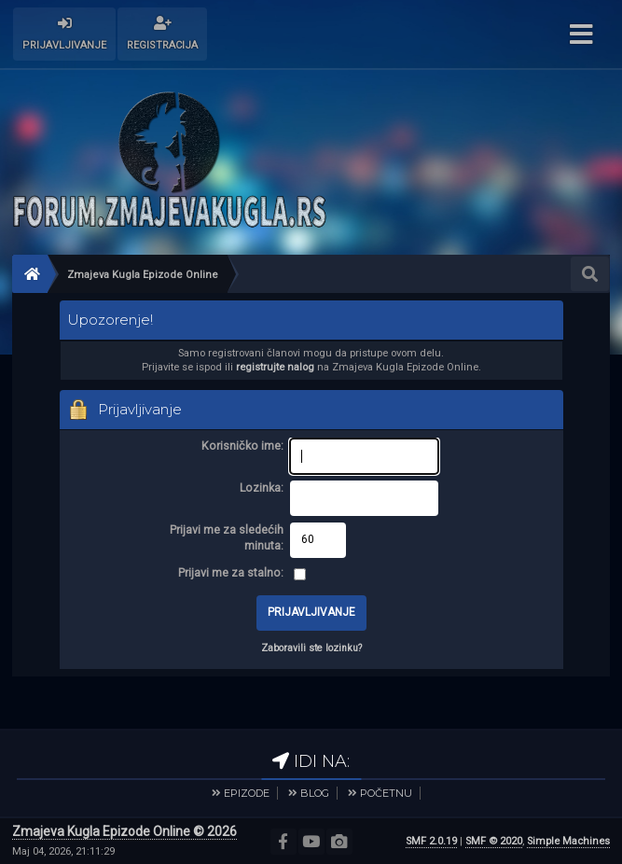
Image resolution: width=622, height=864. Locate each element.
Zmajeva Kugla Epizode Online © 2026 (124, 831)
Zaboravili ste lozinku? (311, 648)
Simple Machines (568, 841)
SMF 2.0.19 (431, 841)
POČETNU (386, 793)
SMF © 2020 (493, 841)
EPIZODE (247, 793)
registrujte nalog (275, 367)
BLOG (314, 793)
